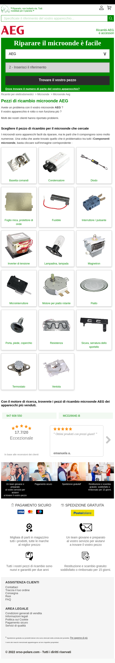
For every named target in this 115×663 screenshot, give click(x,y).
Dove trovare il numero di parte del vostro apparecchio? (42, 88)
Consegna (11, 593)
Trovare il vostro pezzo (57, 80)
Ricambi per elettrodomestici (17, 94)
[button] (57, 54)
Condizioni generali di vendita (23, 613)
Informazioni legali (16, 616)
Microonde (43, 94)
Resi (8, 596)
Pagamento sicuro (16, 622)
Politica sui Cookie (16, 619)
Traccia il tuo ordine (17, 590)
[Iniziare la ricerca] (110, 18)
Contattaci (11, 587)
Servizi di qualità (15, 625)
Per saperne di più (78, 638)
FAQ (8, 599)
